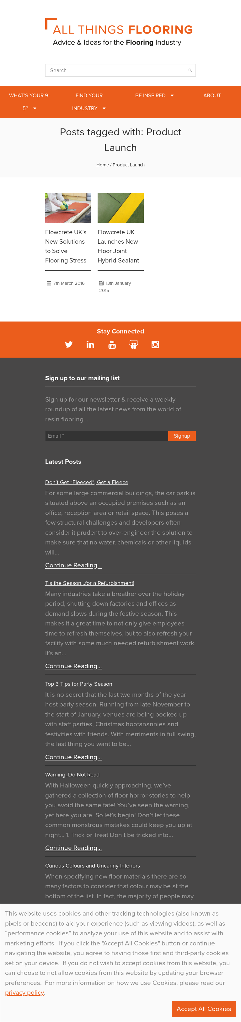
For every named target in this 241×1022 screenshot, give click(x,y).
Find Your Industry (87, 102)
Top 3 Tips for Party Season (78, 683)
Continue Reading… (73, 565)
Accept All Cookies (204, 1009)
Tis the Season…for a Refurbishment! (89, 583)
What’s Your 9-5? (29, 102)
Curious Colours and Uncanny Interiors (92, 865)
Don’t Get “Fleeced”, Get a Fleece (86, 482)
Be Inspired (150, 95)
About (212, 95)
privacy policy (24, 993)
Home (102, 165)
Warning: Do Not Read (72, 774)
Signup (182, 436)
